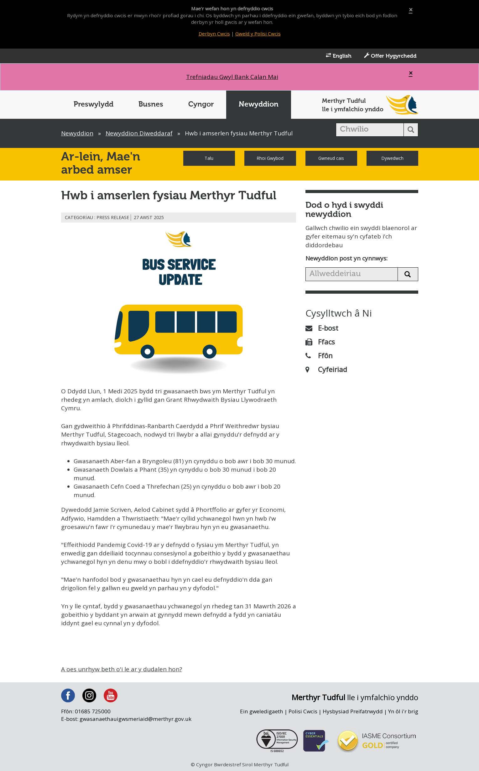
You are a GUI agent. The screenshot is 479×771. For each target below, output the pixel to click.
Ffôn (319, 355)
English (338, 56)
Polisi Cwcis (303, 711)
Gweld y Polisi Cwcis (258, 33)
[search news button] (408, 274)
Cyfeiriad (326, 369)
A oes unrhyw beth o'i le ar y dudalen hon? (121, 669)
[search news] (351, 274)
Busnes (150, 104)
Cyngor (201, 104)
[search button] (411, 130)
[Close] (410, 10)
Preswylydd (93, 104)
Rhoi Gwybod (270, 158)
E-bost (321, 328)
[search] (370, 130)
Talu (209, 158)
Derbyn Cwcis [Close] (214, 33)
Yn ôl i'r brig (403, 711)
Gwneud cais (331, 158)
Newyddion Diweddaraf (139, 133)
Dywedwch (392, 158)
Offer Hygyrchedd (390, 56)
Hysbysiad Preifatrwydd (353, 711)
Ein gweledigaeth (261, 711)
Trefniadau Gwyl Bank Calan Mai (232, 77)
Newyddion (259, 104)
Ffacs (320, 341)
